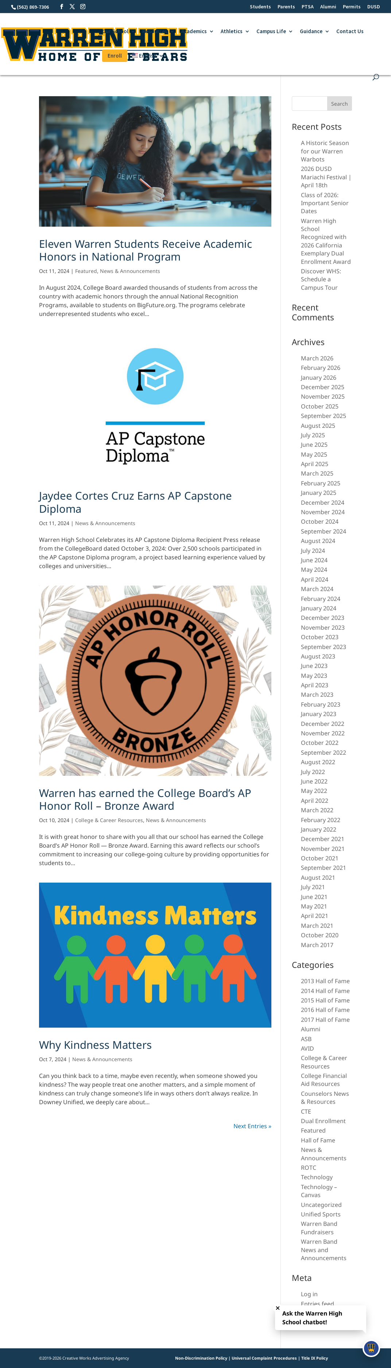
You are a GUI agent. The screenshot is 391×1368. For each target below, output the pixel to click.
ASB (306, 1039)
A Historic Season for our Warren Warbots (325, 151)
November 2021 (323, 849)
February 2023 (320, 704)
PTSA (308, 7)
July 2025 (313, 435)
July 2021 (313, 887)
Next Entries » (252, 1126)
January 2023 (318, 714)
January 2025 (318, 493)
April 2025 (314, 464)
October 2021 (319, 858)
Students (260, 7)
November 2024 (323, 512)
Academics (194, 32)
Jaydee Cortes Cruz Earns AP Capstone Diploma (135, 502)
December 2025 (322, 387)
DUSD (373, 7)
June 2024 (314, 560)
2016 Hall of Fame (325, 1010)
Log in (309, 1294)
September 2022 (323, 753)
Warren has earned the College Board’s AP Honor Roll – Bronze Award (145, 799)
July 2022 (313, 772)
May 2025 (314, 454)
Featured (86, 270)
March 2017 (317, 945)
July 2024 (313, 551)
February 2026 (320, 368)
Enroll (115, 55)
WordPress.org (322, 1323)
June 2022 (314, 781)
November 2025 (323, 396)
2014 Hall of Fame (325, 991)
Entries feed (317, 1304)
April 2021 (314, 916)
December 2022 (322, 724)
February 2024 (320, 599)
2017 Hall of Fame (325, 1020)
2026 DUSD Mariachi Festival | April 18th (326, 177)
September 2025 (323, 416)
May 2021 (314, 906)
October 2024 (319, 521)
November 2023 (323, 628)
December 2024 (322, 503)
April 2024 (314, 579)
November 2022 (323, 733)
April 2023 (314, 685)
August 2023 (318, 656)
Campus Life (271, 32)
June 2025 (314, 445)
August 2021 (318, 877)
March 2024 (317, 589)
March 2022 (317, 810)
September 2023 (323, 647)
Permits (352, 7)
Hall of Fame (318, 1140)
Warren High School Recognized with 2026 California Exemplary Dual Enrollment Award (326, 241)
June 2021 (314, 897)
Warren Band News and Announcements (324, 1250)
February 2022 (320, 820)
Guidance (311, 32)
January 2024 (318, 608)
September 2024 (323, 531)
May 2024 (314, 570)
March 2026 (317, 358)
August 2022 (318, 762)
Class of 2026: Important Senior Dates (325, 203)
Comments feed (323, 1313)
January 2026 (318, 378)
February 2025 (320, 483)
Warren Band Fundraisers (319, 1228)
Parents (286, 7)
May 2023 (314, 676)
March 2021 (317, 926)
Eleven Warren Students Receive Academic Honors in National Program (145, 250)
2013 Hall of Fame (325, 981)
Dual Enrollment (323, 1121)
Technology (317, 1177)
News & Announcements (130, 270)
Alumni (328, 7)
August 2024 (318, 541)
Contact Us (350, 32)
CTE (306, 1111)
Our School (115, 32)
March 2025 (317, 473)
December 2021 (322, 839)
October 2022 (319, 743)
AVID (307, 1048)
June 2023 (314, 666)
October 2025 (319, 406)
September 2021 (323, 868)
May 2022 (314, 791)
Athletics (232, 32)
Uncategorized (321, 1205)
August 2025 (318, 426)
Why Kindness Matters (95, 1044)
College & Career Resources (109, 820)
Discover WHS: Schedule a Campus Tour (321, 279)
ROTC (308, 1168)
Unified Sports (321, 1214)
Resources (154, 32)
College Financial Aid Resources (324, 1080)
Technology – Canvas (319, 1191)
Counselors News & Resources (325, 1098)
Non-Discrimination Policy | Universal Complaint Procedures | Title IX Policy (251, 1358)
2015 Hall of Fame (325, 1000)
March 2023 (317, 695)
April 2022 (314, 801)
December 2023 (322, 618)
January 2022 (318, 829)
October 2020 (319, 935)
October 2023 (319, 637)
